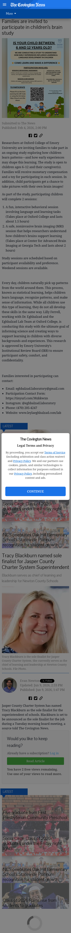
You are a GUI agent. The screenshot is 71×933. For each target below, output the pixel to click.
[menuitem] (12, 13)
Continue (35, 491)
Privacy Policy (22, 461)
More (11, 13)
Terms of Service (54, 452)
